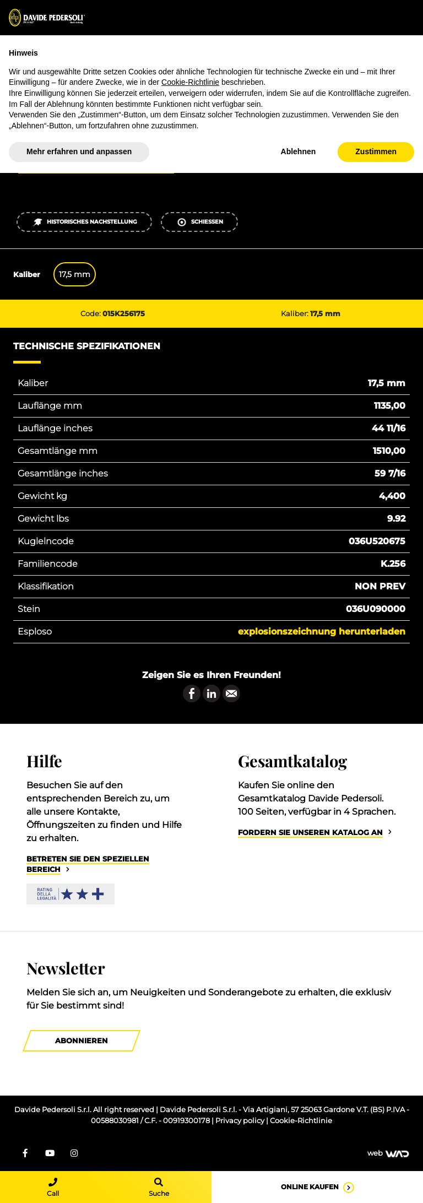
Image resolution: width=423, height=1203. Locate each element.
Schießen (199, 222)
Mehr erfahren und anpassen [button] (79, 151)
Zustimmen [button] (376, 151)
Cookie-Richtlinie (301, 1121)
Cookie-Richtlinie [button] (190, 82)
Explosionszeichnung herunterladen (321, 631)
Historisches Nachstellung (84, 222)
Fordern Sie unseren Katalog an (310, 832)
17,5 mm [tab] (74, 274)
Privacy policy (240, 1121)
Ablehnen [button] (298, 151)
